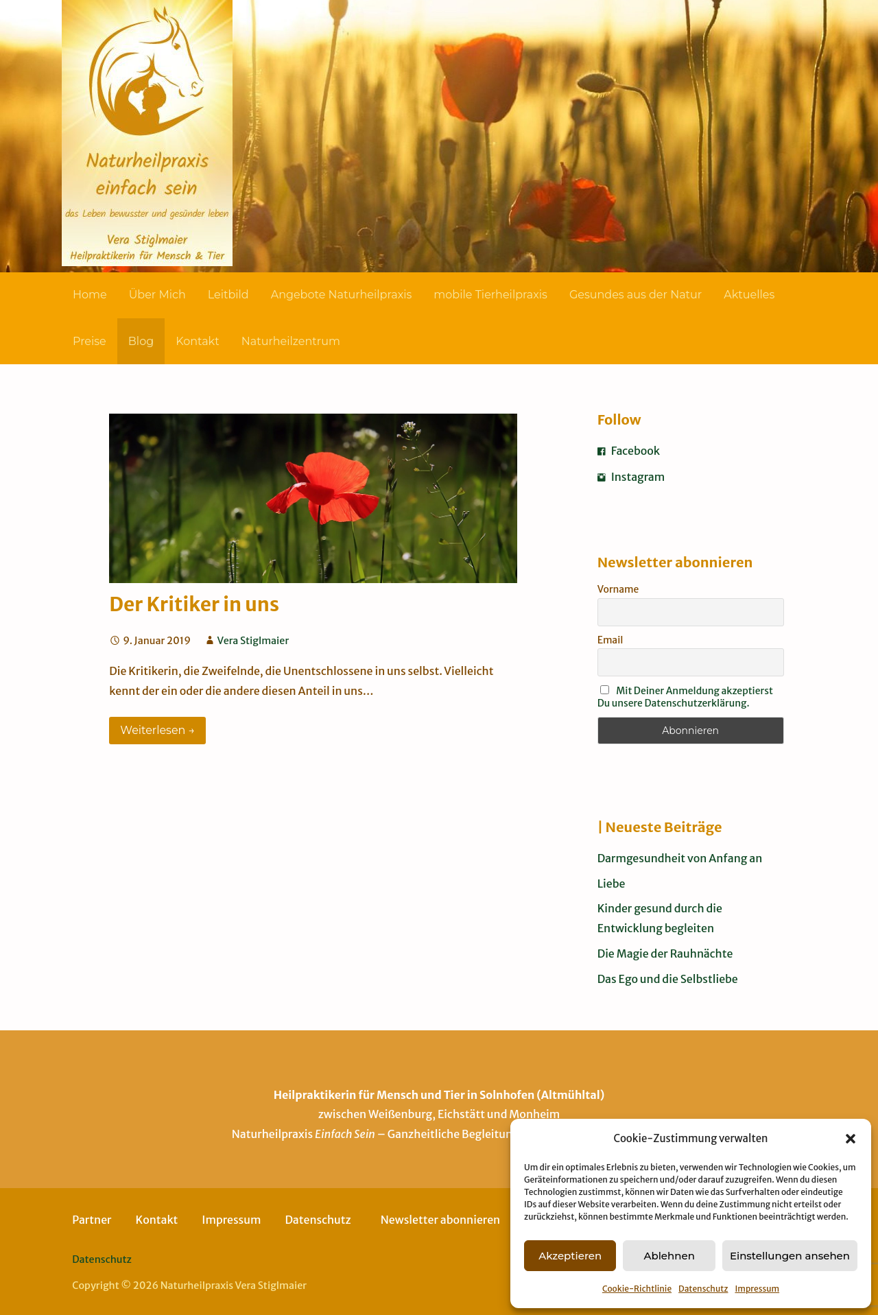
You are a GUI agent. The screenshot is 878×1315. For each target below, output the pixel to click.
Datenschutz (703, 1288)
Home (90, 294)
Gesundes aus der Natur (635, 294)
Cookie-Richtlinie (637, 1288)
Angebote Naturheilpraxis (341, 294)
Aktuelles (749, 294)
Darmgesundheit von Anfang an (680, 858)
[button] (850, 1139)
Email (610, 640)
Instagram (631, 477)
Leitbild (228, 294)
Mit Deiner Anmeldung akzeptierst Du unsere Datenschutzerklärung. (685, 697)
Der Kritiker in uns (194, 604)
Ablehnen (668, 1255)
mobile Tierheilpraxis (490, 294)
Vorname (618, 589)
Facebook (628, 451)
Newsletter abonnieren (440, 1220)
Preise (89, 341)
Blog (141, 341)
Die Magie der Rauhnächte (665, 953)
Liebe (611, 883)
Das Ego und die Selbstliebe (667, 979)
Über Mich (157, 294)
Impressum (757, 1288)
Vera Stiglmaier (253, 641)
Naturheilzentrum (290, 341)
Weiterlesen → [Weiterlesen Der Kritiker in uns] (157, 730)
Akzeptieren (570, 1255)
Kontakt (198, 341)
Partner (91, 1220)
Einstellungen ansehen (790, 1255)
